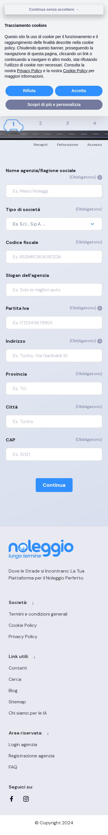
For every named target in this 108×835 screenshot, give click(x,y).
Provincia (54, 374)
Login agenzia (23, 744)
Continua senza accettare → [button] (54, 9)
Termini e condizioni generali (38, 614)
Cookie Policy (23, 625)
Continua (54, 485)
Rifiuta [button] (29, 90)
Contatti (18, 668)
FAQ (13, 767)
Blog (13, 690)
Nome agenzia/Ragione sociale (54, 173)
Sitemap (17, 702)
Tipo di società (54, 209)
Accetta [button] (78, 90)
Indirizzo (54, 341)
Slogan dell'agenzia (27, 275)
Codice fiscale (54, 242)
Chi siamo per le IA (28, 713)
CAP (54, 440)
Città (54, 407)
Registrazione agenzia (31, 756)
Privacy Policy (23, 636)
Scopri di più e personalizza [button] (53, 104)
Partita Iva (54, 308)
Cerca (15, 679)
